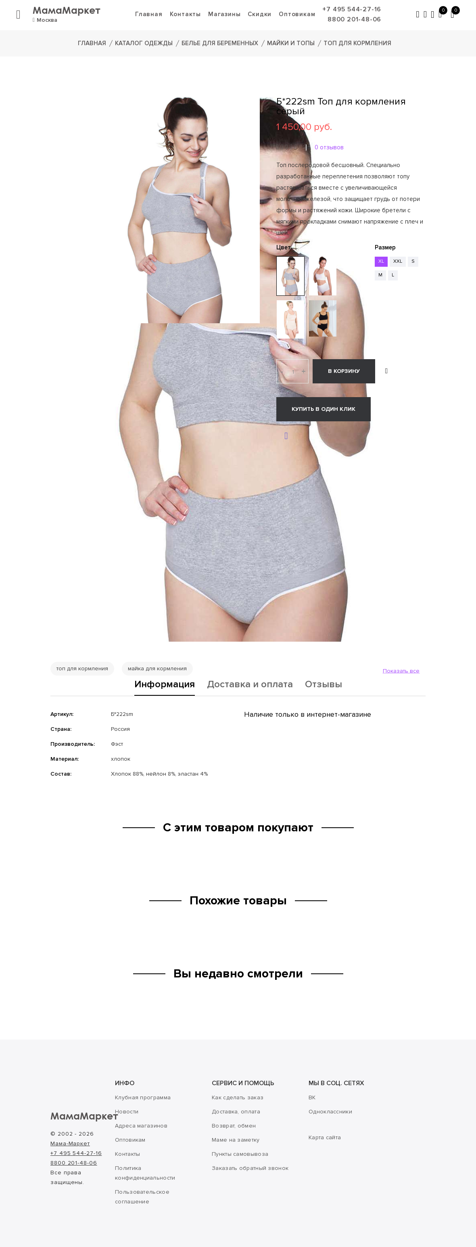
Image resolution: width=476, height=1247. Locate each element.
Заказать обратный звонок (250, 1168)
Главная (149, 14)
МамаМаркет (66, 10)
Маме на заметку (236, 1139)
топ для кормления (82, 668)
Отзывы (323, 685)
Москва (45, 20)
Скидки (259, 14)
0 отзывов (329, 147)
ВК (312, 1097)
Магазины (224, 14)
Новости (126, 1111)
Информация (164, 685)
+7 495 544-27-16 (351, 9)
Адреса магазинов (141, 1125)
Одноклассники (330, 1111)
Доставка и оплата (250, 685)
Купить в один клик (323, 409)
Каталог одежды (144, 43)
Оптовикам (297, 14)
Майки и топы (291, 43)
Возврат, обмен (234, 1125)
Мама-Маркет (70, 1143)
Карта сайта (325, 1137)
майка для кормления (157, 668)
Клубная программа (143, 1097)
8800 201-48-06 (354, 19)
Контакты (185, 14)
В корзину (344, 371)
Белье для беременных (220, 43)
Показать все (401, 670)
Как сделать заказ (237, 1097)
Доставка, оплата (236, 1111)
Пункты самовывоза (240, 1154)
